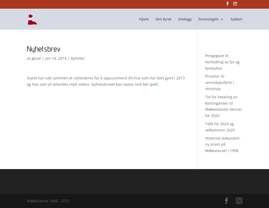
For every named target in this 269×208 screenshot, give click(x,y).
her (146, 84)
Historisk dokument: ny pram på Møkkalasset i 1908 (222, 144)
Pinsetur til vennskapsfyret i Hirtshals (219, 82)
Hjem (144, 19)
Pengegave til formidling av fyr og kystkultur (222, 62)
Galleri (236, 19)
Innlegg (185, 19)
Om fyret (164, 19)
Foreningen (208, 19)
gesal (36, 58)
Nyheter (78, 58)
